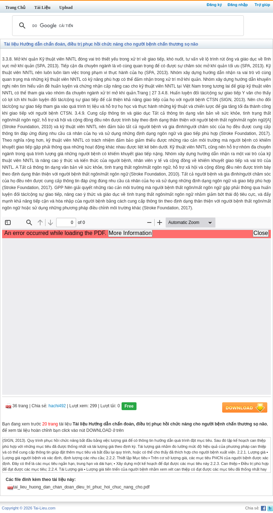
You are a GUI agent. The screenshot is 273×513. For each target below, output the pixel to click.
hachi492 (57, 406)
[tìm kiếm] (126, 25)
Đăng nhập (238, 4)
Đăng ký (214, 4)
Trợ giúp (262, 4)
